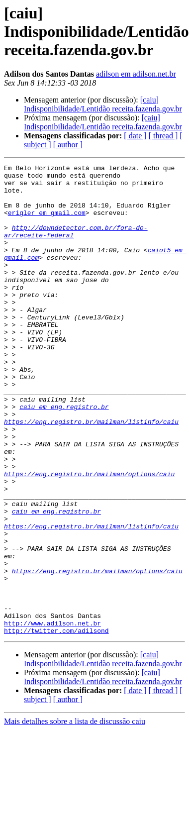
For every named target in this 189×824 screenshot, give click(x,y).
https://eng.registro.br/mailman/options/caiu (89, 536)
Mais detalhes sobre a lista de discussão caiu (74, 815)
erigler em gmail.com (47, 222)
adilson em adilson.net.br (136, 74)
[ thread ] (163, 135)
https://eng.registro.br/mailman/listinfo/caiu (91, 473)
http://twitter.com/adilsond (56, 724)
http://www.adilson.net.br (52, 715)
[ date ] (135, 135)
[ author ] (68, 144)
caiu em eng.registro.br (63, 455)
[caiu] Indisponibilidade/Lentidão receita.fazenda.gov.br (103, 104)
